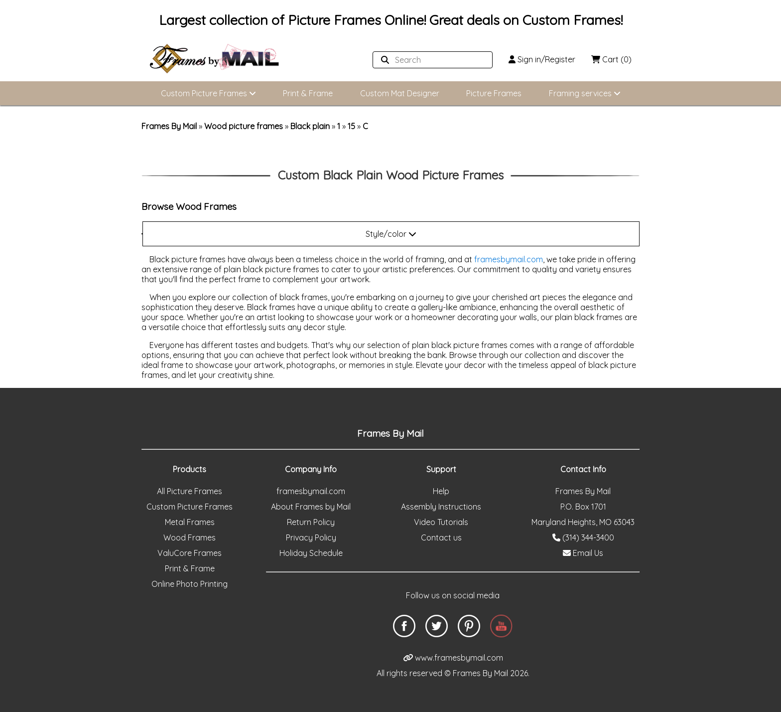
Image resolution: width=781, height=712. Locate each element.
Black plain (310, 126)
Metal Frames (190, 522)
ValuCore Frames (189, 553)
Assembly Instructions (441, 507)
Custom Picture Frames (208, 93)
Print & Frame (308, 93)
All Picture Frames (189, 491)
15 (351, 126)
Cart (611, 59)
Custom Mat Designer (399, 93)
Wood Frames (189, 537)
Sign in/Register (542, 59)
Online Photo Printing (189, 584)
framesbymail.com (508, 259)
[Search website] (429, 60)
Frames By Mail (169, 126)
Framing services (585, 93)
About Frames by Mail (311, 507)
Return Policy (311, 522)
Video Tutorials (441, 522)
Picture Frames (493, 93)
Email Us (583, 553)
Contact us (441, 537)
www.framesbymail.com (453, 658)
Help (441, 491)
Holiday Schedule (311, 553)
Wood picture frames (243, 126)
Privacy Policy (311, 537)
